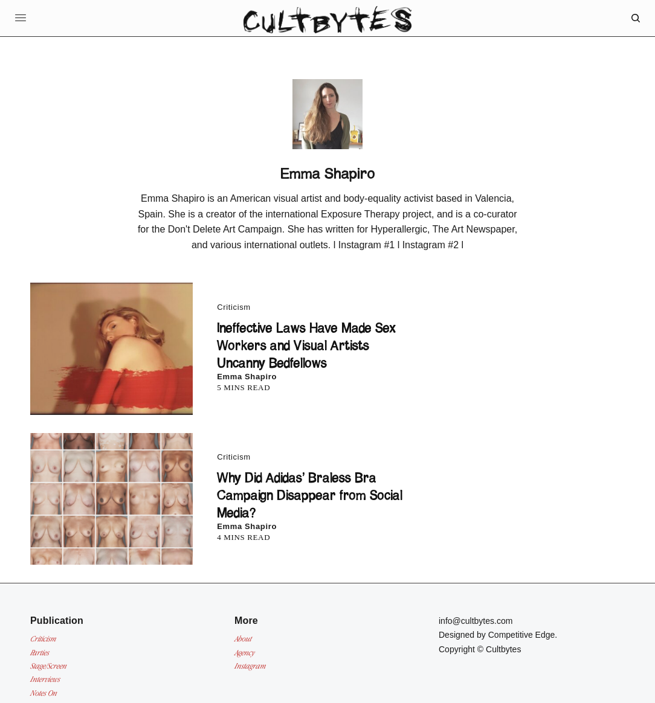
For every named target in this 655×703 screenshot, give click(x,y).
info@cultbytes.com (475, 621)
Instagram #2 (430, 245)
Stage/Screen (48, 666)
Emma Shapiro (247, 376)
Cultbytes (503, 649)
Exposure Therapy (360, 214)
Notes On (43, 693)
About (242, 639)
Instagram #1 (366, 245)
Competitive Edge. (522, 635)
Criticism (234, 307)
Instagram (250, 666)
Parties (39, 652)
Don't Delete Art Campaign (225, 229)
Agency (244, 652)
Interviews (45, 679)
